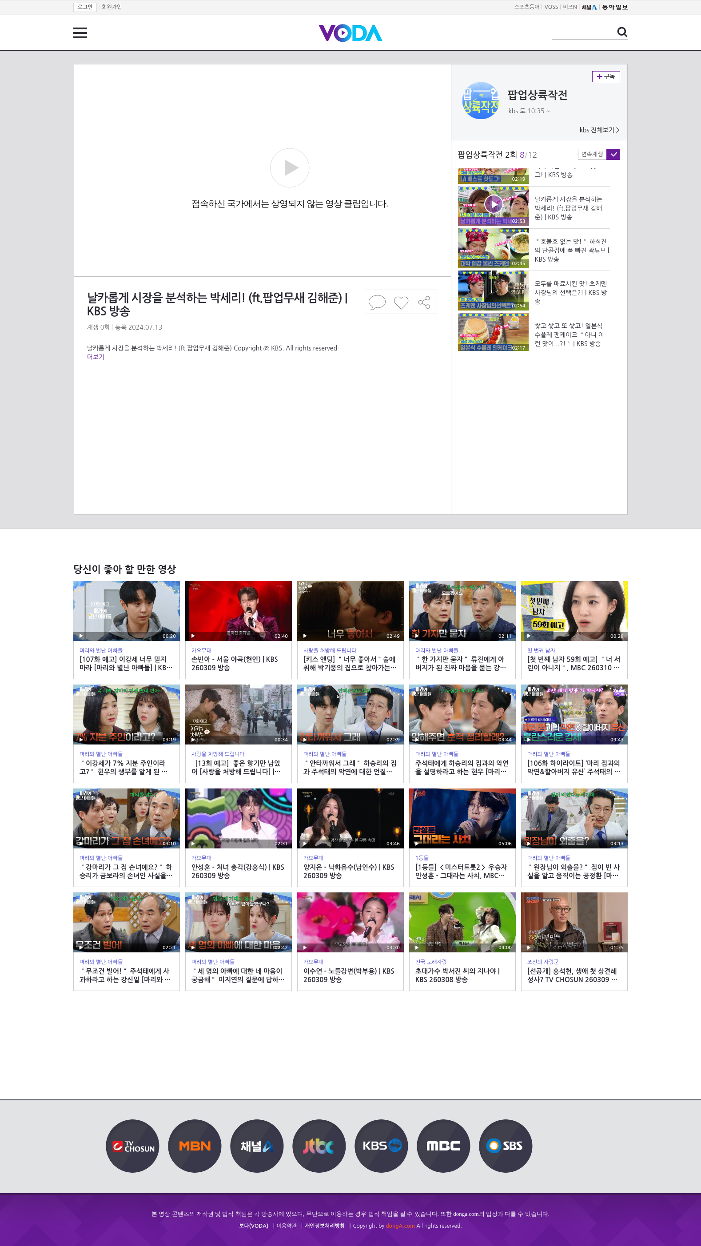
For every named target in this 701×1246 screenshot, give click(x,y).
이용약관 (287, 1226)
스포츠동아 (526, 7)
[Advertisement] (262, 397)
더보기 (95, 357)
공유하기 (425, 302)
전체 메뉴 (80, 33)
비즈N (570, 7)
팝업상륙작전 (538, 95)
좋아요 (401, 302)
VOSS (551, 7)
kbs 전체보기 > (600, 130)
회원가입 (112, 7)
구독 (606, 76)
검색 (622, 32)
